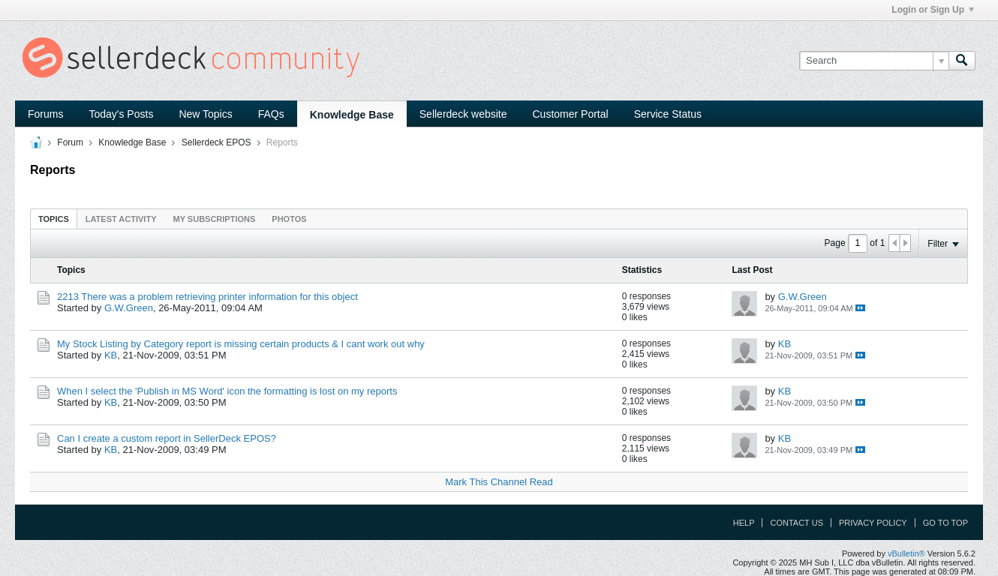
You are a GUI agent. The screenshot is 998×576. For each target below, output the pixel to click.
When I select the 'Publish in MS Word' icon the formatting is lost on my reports (227, 391)
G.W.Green (128, 308)
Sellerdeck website (463, 114)
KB (110, 355)
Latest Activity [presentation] (121, 219)
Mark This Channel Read (499, 482)
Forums (45, 114)
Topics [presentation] (53, 219)
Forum (70, 142)
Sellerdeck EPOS (216, 142)
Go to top (945, 522)
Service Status (668, 114)
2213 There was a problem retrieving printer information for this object (207, 296)
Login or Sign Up (932, 9)
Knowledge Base (352, 115)
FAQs (271, 114)
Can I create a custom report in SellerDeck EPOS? (166, 438)
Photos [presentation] (289, 219)
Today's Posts (121, 114)
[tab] (53, 218)
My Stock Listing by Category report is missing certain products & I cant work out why (241, 344)
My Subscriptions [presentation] (214, 219)
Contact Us (796, 522)
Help (744, 522)
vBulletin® (906, 553)
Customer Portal (571, 114)
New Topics (205, 114)
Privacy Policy (873, 522)
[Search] (873, 60)
